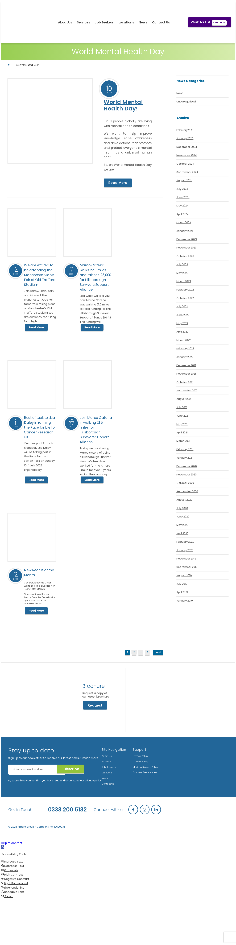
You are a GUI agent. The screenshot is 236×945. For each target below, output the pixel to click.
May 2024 (182, 205)
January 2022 (184, 357)
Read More (117, 182)
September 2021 (186, 390)
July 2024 (182, 189)
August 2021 (184, 399)
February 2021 (184, 449)
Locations (126, 22)
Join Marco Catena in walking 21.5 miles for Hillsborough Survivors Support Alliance (96, 429)
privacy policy (93, 780)
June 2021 (182, 415)
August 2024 (184, 180)
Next (158, 651)
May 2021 (182, 424)
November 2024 (186, 155)
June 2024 (182, 197)
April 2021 (182, 432)
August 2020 (184, 499)
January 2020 (184, 550)
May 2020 (182, 525)
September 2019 (186, 567)
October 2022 (185, 298)
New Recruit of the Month (39, 572)
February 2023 (185, 289)
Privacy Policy (140, 755)
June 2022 (182, 315)
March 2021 (183, 441)
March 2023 (183, 281)
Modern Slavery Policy (145, 766)
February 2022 (185, 348)
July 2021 (181, 407)
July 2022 (182, 306)
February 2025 (185, 130)
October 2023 (185, 256)
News (143, 22)
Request (94, 705)
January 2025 (184, 138)
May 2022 (182, 323)
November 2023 (186, 247)
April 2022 (182, 331)
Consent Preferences (145, 771)
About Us (65, 22)
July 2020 (182, 508)
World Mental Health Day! (123, 105)
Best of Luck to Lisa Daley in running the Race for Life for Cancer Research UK (40, 427)
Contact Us (161, 22)
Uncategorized (186, 101)
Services (83, 22)
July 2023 (182, 264)
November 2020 (186, 474)
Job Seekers (104, 22)
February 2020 (185, 542)
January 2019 (184, 600)
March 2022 (183, 340)
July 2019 (181, 584)
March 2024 (183, 222)
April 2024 (182, 214)
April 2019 (182, 592)
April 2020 (182, 533)
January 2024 (184, 231)
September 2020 (187, 491)
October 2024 (185, 163)
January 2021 (184, 457)
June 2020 (182, 516)
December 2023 (186, 239)
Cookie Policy (140, 761)
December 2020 (186, 466)
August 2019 (184, 575)
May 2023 (182, 273)
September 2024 (187, 172)
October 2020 (185, 483)
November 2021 (186, 373)
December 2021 (186, 365)
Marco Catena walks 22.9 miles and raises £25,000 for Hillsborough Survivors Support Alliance (95, 277)
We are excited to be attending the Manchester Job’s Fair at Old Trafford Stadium (39, 275)
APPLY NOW (219, 22)
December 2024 (186, 147)
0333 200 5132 (67, 809)
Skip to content (11, 842)
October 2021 (184, 382)
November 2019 (186, 558)
